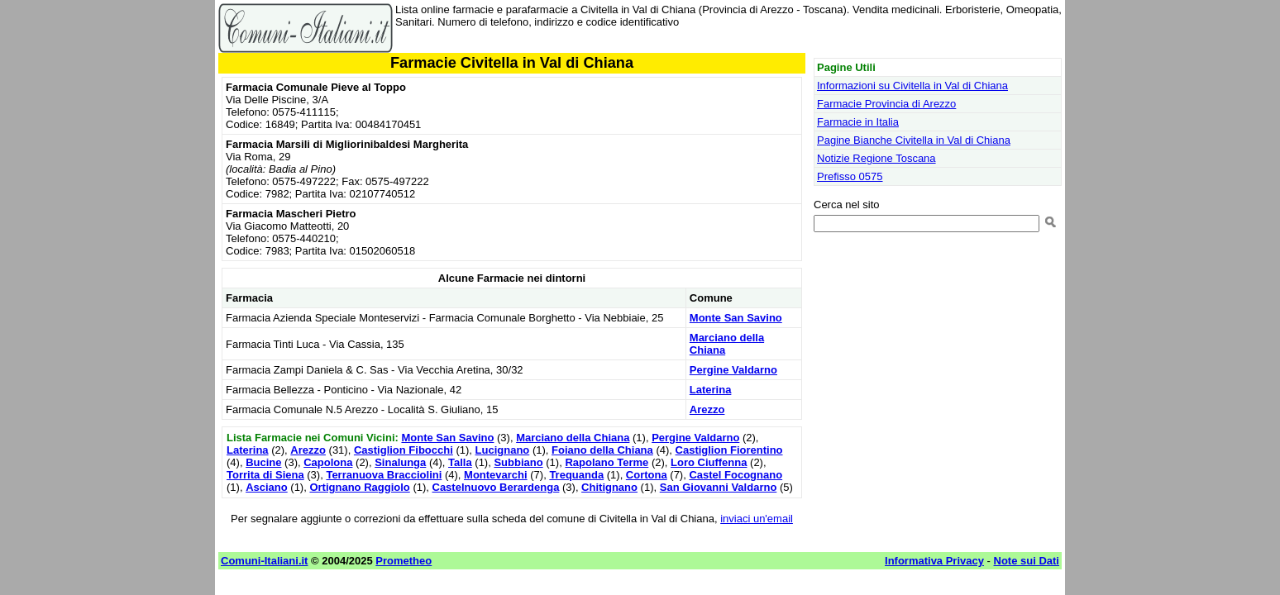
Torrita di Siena (265, 475)
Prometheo (403, 561)
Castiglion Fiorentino (729, 450)
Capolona (327, 462)
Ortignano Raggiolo (359, 487)
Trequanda (576, 475)
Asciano (267, 487)
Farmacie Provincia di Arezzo (886, 104)
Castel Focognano (735, 475)
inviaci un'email (756, 518)
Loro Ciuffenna (709, 462)
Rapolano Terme (606, 462)
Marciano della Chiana (572, 437)
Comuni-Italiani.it (264, 561)
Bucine (263, 462)
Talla (460, 462)
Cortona (646, 475)
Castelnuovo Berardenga (496, 487)
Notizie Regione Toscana (876, 158)
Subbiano (518, 462)
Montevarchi (496, 475)
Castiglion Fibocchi (403, 450)
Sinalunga (400, 462)
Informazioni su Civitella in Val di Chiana (912, 85)
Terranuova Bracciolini (384, 475)
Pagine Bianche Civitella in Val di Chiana (913, 140)
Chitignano (609, 487)
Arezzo (707, 409)
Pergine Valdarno (733, 370)
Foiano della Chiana (602, 450)
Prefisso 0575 (850, 176)
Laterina (711, 389)
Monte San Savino (736, 318)
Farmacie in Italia (858, 122)
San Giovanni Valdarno (718, 487)
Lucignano (502, 450)
